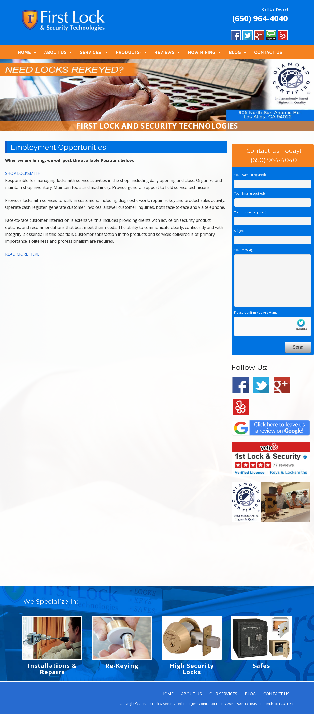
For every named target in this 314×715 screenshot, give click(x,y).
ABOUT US (59, 52)
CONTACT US (272, 52)
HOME (27, 52)
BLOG (238, 52)
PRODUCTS (131, 52)
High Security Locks (191, 669)
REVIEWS (168, 52)
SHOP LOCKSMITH (23, 174)
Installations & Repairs (52, 669)
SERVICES (94, 52)
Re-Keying (121, 666)
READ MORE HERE (22, 255)
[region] (157, 97)
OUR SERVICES (223, 695)
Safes (261, 666)
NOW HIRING (205, 52)
